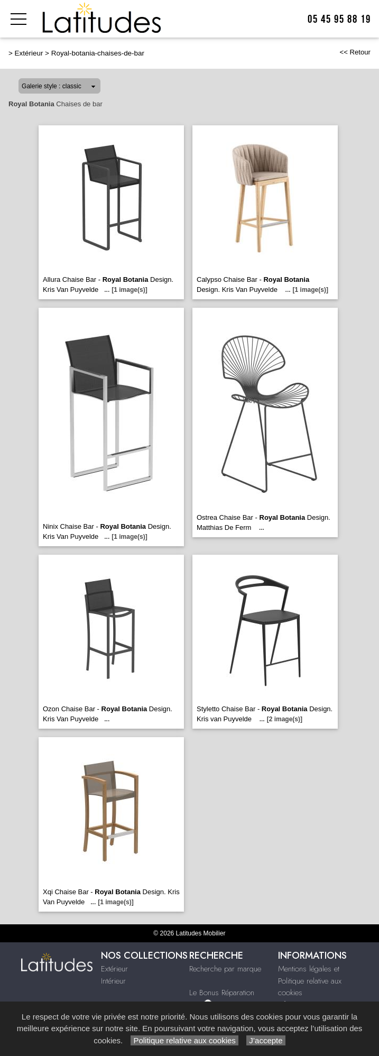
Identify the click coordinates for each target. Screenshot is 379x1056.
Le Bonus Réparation (221, 992)
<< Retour (355, 52)
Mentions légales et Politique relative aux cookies (309, 980)
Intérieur (113, 981)
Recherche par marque (225, 969)
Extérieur (29, 53)
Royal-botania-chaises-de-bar (97, 53)
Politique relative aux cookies (184, 1040)
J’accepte (266, 1040)
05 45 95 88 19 (339, 19)
